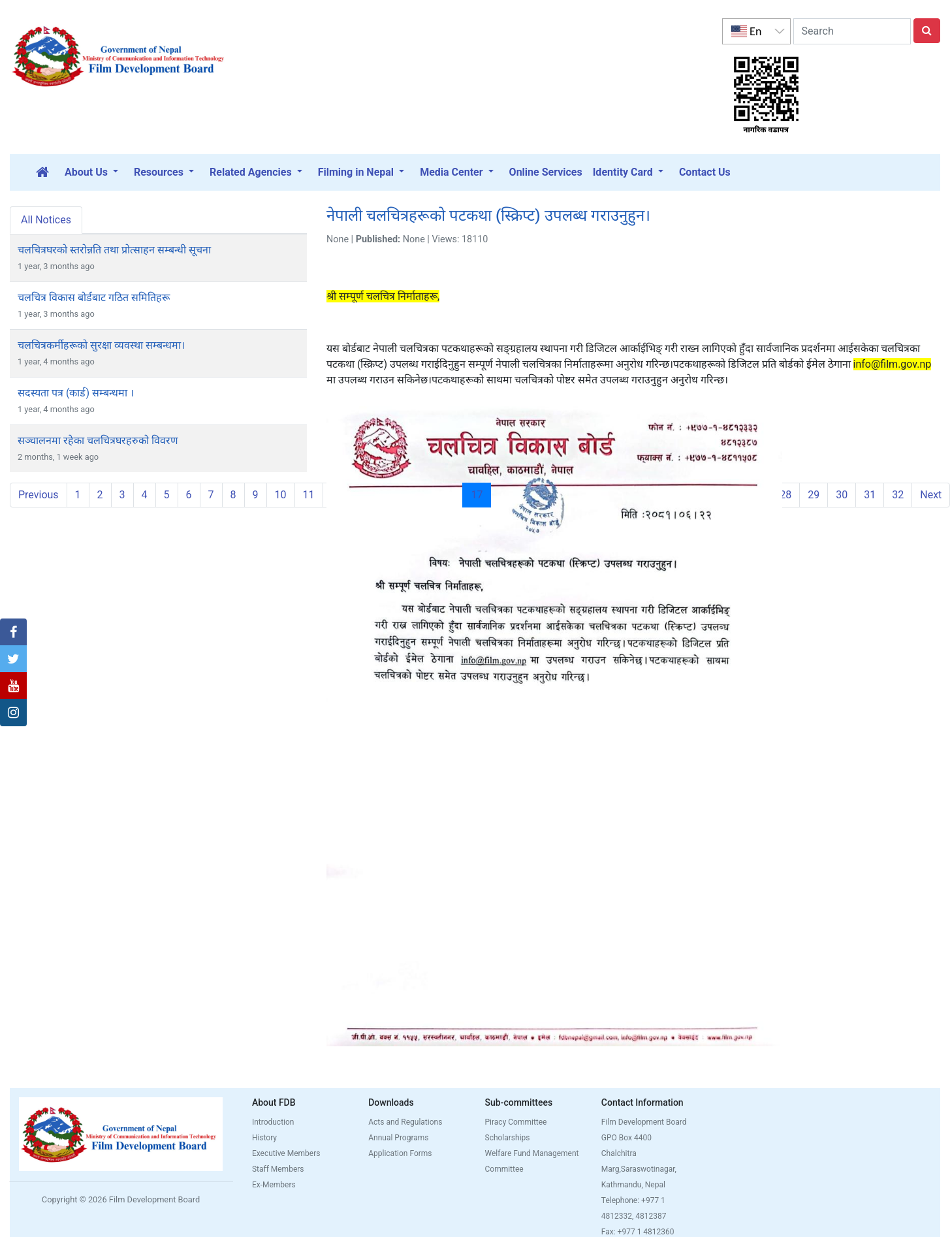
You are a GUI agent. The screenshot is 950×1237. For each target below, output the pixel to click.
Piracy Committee (516, 1122)
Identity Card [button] (624, 172)
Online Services (545, 172)
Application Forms (400, 1153)
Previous (38, 495)
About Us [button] (87, 172)
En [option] (746, 31)
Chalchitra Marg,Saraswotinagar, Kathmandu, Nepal (638, 1169)
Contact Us (705, 172)
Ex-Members (274, 1184)
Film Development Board (644, 1122)
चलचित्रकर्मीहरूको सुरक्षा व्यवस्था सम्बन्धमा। (101, 345)
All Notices (46, 220)
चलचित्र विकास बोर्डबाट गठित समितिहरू (94, 297)
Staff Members (278, 1169)
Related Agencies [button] (252, 172)
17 (481, 494)
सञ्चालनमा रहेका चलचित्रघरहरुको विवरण (98, 440)
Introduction (273, 1122)
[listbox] (756, 31)
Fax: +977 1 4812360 (637, 1231)
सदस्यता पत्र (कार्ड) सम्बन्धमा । (76, 393)
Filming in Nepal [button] (357, 172)
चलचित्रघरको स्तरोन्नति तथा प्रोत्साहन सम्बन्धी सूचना (114, 250)
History (264, 1137)
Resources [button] (160, 172)
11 (309, 495)
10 (281, 495)
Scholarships (507, 1137)
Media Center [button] (452, 172)
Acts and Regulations (405, 1122)
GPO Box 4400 (626, 1137)
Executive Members (286, 1153)
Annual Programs (398, 1137)
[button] (13, 632)
